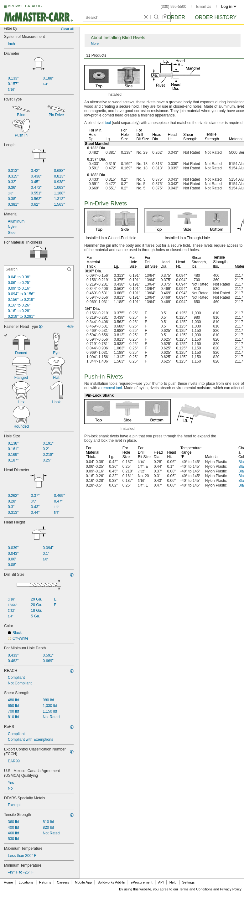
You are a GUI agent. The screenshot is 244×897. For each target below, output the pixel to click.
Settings (188, 882)
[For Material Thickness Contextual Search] (39, 269)
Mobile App (83, 882)
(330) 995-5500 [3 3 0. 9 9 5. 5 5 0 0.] (173, 6)
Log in (228, 6)
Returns (45, 882)
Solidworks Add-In (111, 882)
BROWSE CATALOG (25, 6)
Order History (215, 17)
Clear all (67, 29)
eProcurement (142, 882)
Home (8, 882)
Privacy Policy (230, 889)
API (161, 882)
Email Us (203, 6)
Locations (26, 882)
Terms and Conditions (195, 889)
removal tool (111, 388)
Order (176, 17)
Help (173, 882)
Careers (63, 882)
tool (108, 123)
